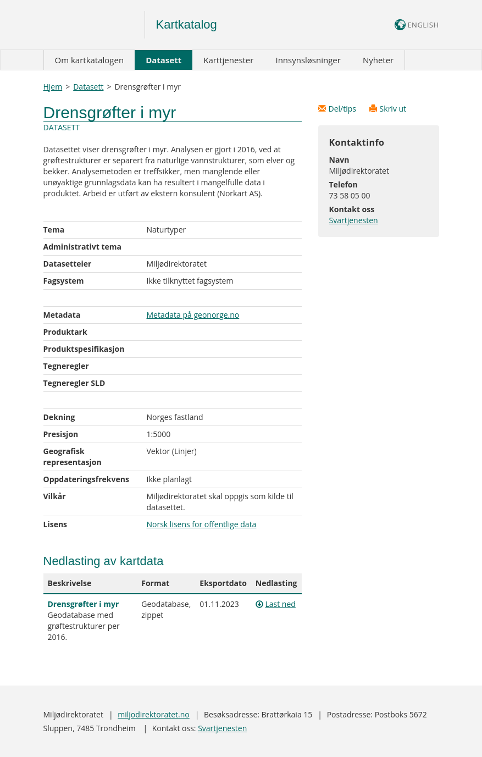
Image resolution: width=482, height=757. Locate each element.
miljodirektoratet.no (153, 714)
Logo (94, 24)
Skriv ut (388, 108)
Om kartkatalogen (89, 59)
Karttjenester (228, 59)
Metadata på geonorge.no (193, 315)
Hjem (53, 86)
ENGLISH (417, 25)
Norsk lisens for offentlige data (202, 524)
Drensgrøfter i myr (83, 604)
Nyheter (378, 59)
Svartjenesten (353, 220)
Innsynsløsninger (307, 59)
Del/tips (338, 108)
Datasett (163, 59)
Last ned (280, 604)
